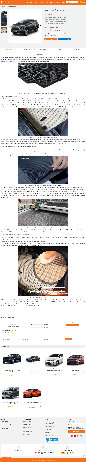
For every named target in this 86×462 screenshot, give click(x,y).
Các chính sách (27, 419)
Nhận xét (77, 49)
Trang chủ (29, 2)
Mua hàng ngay (50, 39)
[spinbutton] (57, 33)
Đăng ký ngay (76, 431)
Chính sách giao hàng (27, 427)
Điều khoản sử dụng (27, 421)
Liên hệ (63, 2)
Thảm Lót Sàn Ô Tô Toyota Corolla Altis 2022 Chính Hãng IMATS (54, 369)
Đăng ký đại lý (3, 430)
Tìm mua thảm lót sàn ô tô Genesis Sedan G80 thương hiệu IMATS (12, 370)
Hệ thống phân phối (50, 2)
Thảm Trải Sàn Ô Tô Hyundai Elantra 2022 (75, 369)
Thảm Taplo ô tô (4, 422)
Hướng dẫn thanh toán (27, 433)
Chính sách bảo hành (27, 422)
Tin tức (58, 2)
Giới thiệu (35, 2)
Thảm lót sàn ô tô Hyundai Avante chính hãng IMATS (32, 403)
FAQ (60, 49)
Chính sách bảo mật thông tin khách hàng (31, 429)
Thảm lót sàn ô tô (12, 6)
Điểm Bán (3, 426)
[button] (41, 26)
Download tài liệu (43, 49)
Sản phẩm (41, 2)
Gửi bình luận (68, 339)
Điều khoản (75, 428)
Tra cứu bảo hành (4, 428)
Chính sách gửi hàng (27, 424)
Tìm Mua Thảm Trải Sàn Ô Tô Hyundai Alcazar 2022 (10, 403)
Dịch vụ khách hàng (28, 431)
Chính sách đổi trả (26, 426)
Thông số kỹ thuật (26, 49)
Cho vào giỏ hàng (65, 39)
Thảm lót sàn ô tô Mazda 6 (33, 369)
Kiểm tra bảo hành (26, 434)
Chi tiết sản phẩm (9, 49)
